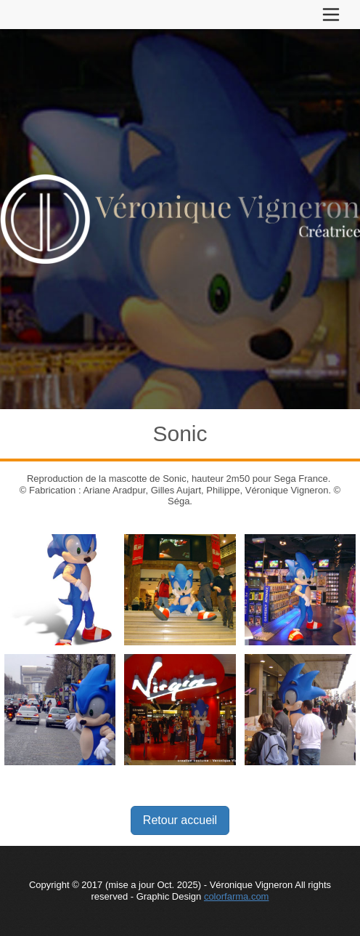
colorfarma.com (236, 896)
